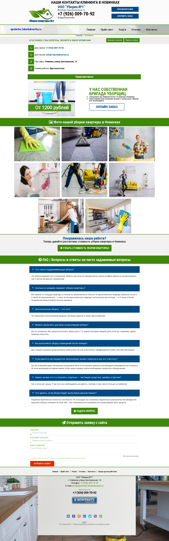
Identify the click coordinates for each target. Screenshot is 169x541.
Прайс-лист (107, 29)
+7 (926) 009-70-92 (76, 14)
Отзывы (136, 29)
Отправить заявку (42, 463)
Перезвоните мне (125, 9)
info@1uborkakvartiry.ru (57, 54)
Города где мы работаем (107, 471)
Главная (91, 29)
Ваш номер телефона (39, 437)
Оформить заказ (125, 16)
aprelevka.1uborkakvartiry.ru (26, 29)
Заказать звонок (115, 40)
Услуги (122, 29)
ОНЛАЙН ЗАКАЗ (107, 107)
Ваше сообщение (37, 445)
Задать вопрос (131, 40)
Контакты (151, 29)
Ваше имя (34, 429)
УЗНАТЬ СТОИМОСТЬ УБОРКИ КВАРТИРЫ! (84, 248)
